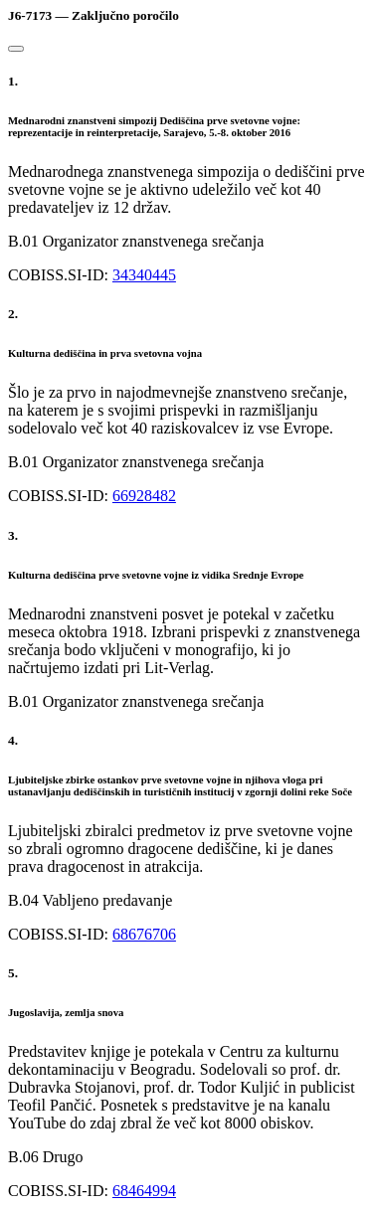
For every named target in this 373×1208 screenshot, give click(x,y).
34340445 (144, 274)
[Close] (16, 49)
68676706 (144, 934)
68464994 (144, 1190)
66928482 (144, 495)
